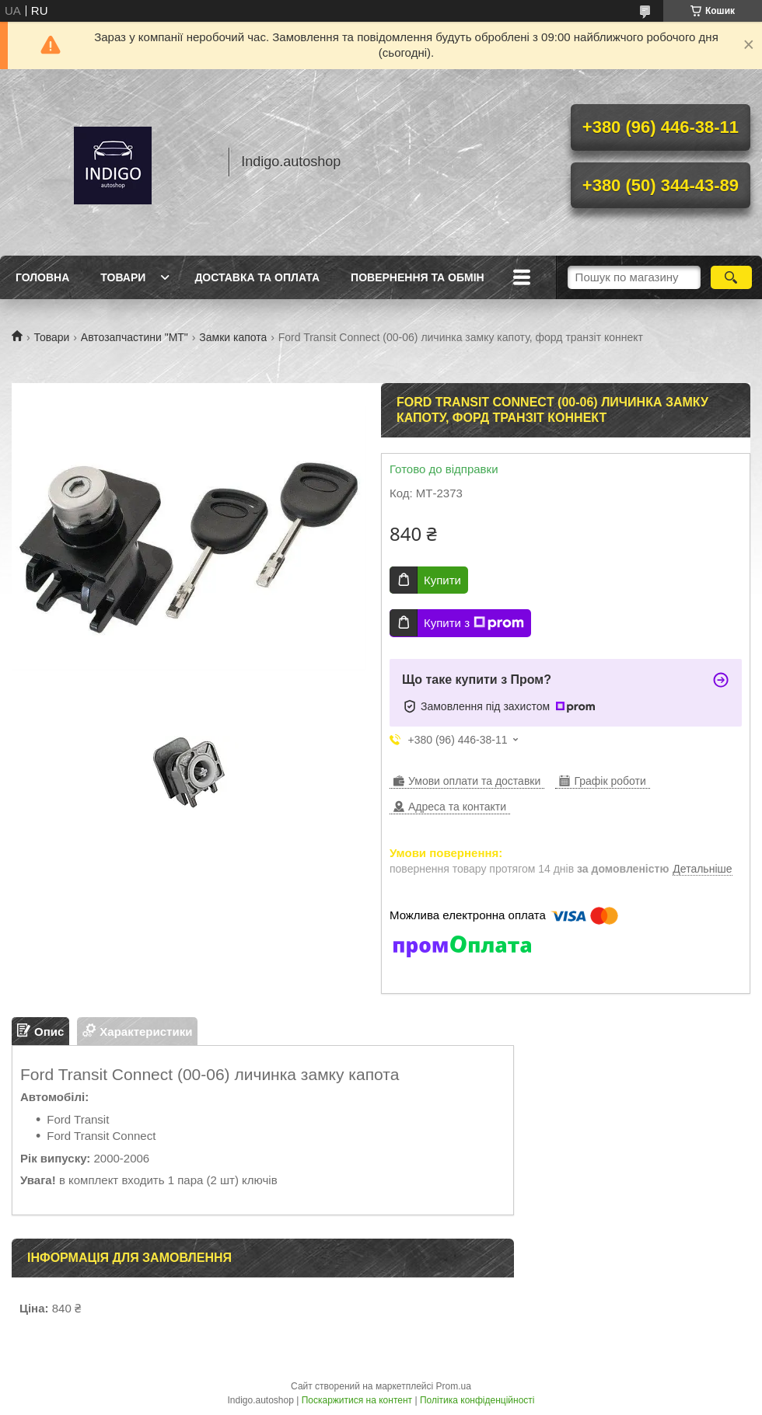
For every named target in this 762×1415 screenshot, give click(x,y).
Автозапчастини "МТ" (134, 337)
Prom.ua (453, 1386)
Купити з (474, 623)
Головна (42, 277)
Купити (442, 580)
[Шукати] (731, 277)
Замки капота (233, 337)
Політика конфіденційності (477, 1400)
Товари (122, 277)
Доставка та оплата (257, 277)
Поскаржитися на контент (357, 1400)
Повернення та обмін (417, 277)
